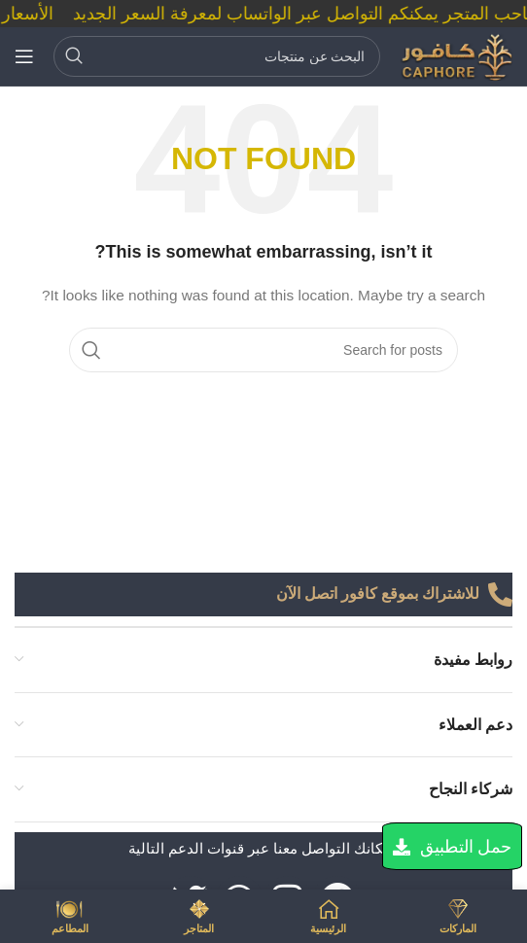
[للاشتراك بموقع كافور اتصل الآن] (500, 594)
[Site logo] (456, 55)
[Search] (216, 56)
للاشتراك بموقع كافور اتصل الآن (377, 593)
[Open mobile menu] (24, 56)
